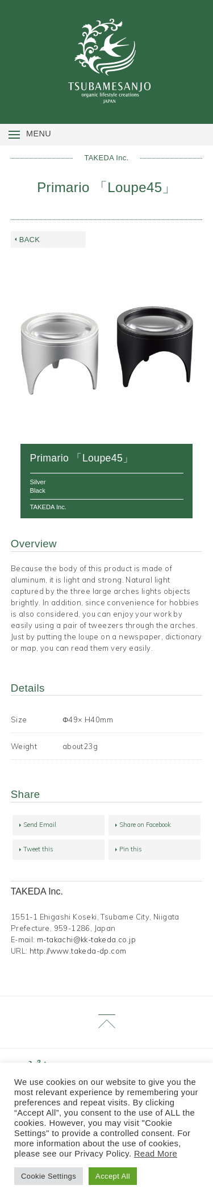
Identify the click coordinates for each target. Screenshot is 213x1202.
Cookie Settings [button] (48, 1176)
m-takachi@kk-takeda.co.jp (86, 939)
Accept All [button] (112, 1176)
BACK (29, 239)
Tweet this (38, 849)
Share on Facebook (145, 825)
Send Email (39, 825)
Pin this (130, 849)
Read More (155, 1153)
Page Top (106, 1022)
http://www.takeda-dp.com (78, 950)
